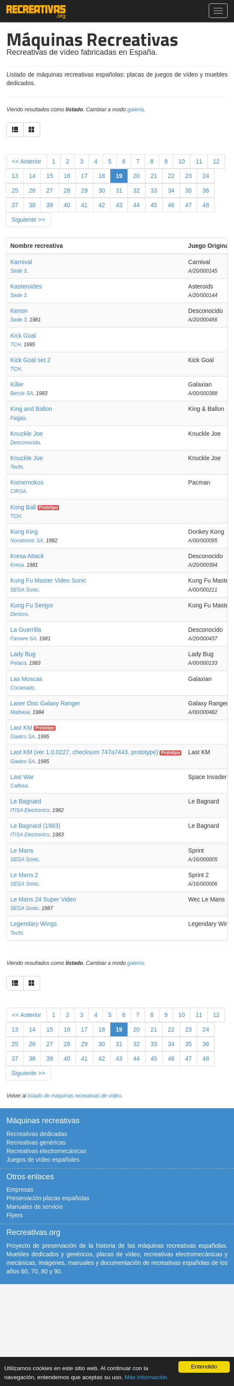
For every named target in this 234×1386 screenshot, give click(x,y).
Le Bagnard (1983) (35, 825)
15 (49, 176)
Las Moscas (26, 678)
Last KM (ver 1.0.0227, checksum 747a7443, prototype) (84, 752)
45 (154, 205)
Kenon (18, 310)
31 (119, 190)
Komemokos (27, 482)
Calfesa (19, 786)
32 (136, 190)
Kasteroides (26, 286)
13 (15, 176)
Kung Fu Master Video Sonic (48, 580)
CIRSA (18, 491)
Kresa (17, 565)
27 (49, 190)
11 (198, 161)
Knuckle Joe (26, 433)
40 (67, 205)
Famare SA (23, 639)
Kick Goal (23, 335)
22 (171, 176)
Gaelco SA (22, 737)
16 (67, 176)
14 (32, 176)
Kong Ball (23, 507)
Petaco (18, 663)
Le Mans (21, 850)
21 (154, 176)
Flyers (14, 1215)
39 (49, 205)
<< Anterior (26, 161)
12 (216, 161)
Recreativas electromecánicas (46, 1151)
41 (84, 205)
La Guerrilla (25, 629)
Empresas (19, 1189)
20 (136, 176)
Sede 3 (18, 271)
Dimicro (19, 614)
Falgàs (18, 418)
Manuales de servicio (34, 1206)
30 (101, 190)
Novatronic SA (26, 541)
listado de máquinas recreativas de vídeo (74, 1096)
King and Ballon (31, 408)
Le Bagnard (25, 801)
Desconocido (25, 443)
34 (171, 190)
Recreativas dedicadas (36, 1133)
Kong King (24, 531)
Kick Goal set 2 (30, 360)
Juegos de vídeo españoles (42, 1159)
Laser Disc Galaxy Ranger (45, 703)
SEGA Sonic (24, 590)
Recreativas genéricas (36, 1142)
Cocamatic (22, 688)
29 (84, 190)
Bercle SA (21, 393)
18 (101, 176)
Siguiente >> (28, 219)
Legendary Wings (33, 923)
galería (135, 110)
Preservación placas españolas (47, 1198)
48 (205, 205)
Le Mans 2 (24, 874)
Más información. (146, 1377)
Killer (17, 384)
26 (32, 190)
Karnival (21, 262)
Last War (22, 776)
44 (136, 205)
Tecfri (16, 467)
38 (32, 205)
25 (15, 190)
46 (171, 205)
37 (15, 205)
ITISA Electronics (30, 810)
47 (188, 205)
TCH (15, 345)
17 (84, 176)
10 (181, 161)
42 (101, 205)
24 (205, 176)
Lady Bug (23, 654)
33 (154, 190)
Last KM (21, 727)
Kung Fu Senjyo (31, 605)
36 (205, 190)
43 (119, 205)
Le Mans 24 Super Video (43, 899)
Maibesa (20, 712)
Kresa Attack (27, 556)
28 (67, 190)
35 (188, 190)
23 (188, 176)
